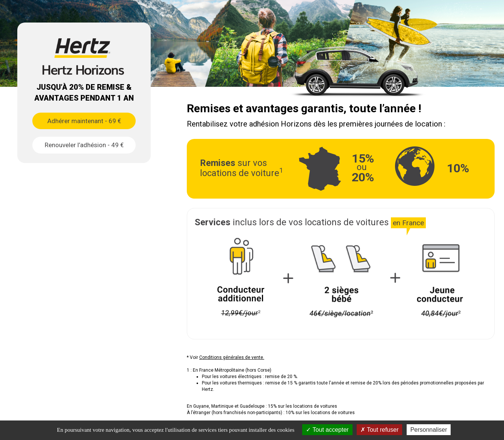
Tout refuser (379, 429)
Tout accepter (327, 429)
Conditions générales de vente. (231, 357)
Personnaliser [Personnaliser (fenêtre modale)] (428, 429)
